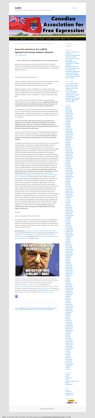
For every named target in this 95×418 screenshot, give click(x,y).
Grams (67, 379)
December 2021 (69, 191)
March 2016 (68, 302)
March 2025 (68, 128)
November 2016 (69, 289)
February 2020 (69, 226)
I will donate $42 (28, 175)
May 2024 (68, 144)
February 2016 (69, 304)
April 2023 (68, 165)
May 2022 (68, 183)
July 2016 (68, 296)
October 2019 (69, 233)
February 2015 (69, 322)
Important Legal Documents (72, 381)
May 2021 (68, 202)
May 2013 (68, 354)
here (21, 284)
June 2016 (68, 297)
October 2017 (69, 272)
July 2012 (68, 367)
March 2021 (68, 205)
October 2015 (69, 309)
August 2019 (69, 236)
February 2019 (69, 246)
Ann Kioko (31, 308)
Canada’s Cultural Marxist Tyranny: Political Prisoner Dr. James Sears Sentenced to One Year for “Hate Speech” (72, 87)
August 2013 (69, 349)
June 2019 (68, 239)
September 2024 (69, 137)
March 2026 (68, 108)
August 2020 (69, 217)
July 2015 (68, 314)
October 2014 (69, 328)
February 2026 (69, 110)
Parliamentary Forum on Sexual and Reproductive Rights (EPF (40, 309)
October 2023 (69, 155)
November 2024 (69, 134)
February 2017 (69, 285)
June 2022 (68, 181)
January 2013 (69, 361)
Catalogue (35, 38)
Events (67, 376)
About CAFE (23, 38)
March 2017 (68, 283)
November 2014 (69, 327)
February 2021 (69, 207)
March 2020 (68, 225)
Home (16, 38)
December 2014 (69, 325)
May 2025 (68, 124)
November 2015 (69, 307)
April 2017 (68, 281)
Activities (68, 374)
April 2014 (68, 336)
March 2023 (68, 166)
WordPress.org (69, 394)
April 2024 (68, 145)
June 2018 (68, 259)
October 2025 (69, 116)
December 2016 (69, 288)
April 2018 (68, 262)
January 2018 (69, 267)
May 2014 (68, 335)
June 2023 (68, 162)
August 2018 (69, 255)
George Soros (50, 308)
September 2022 (69, 176)
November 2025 (69, 115)
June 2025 (68, 123)
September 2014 (69, 330)
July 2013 (68, 351)
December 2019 (69, 230)
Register (63, 38)
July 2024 (68, 141)
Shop (68, 38)
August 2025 (69, 119)
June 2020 (68, 220)
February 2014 (69, 339)
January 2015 (69, 323)
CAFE (18, 8)
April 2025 (68, 126)
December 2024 (69, 132)
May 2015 (68, 317)
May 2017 (68, 280)
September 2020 (69, 215)
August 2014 (69, 331)
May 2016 (68, 299)
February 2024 (69, 149)
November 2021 (69, 192)
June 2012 (68, 369)
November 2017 (69, 270)
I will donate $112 (36, 175)
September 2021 (69, 196)
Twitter (35, 284)
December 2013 (69, 343)
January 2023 (69, 170)
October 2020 (69, 213)
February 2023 (69, 168)
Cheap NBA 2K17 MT (70, 98)
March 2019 (68, 244)
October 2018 (69, 252)
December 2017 (69, 268)
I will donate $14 (19, 175)
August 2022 (69, 178)
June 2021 (68, 200)
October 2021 (69, 194)
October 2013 (69, 346)
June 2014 (68, 333)
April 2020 (68, 223)
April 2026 (68, 107)
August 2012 (69, 365)
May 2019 (68, 241)
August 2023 (69, 158)
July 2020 (68, 218)
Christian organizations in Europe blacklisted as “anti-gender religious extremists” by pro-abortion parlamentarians (37, 234)
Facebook (30, 284)
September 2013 (69, 348)
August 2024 (69, 139)
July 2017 (68, 276)
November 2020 (69, 212)
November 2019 (69, 231)
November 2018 (69, 251)
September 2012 (69, 364)
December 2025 (69, 113)
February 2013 (69, 359)
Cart (29, 38)
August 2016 (69, 294)
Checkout (42, 38)
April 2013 (68, 356)
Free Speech (69, 377)
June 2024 (68, 142)
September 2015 (69, 310)
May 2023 (68, 163)
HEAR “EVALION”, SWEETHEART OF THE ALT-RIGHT (73, 100)
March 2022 (68, 186)
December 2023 (69, 152)
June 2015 (68, 315)
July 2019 (68, 238)
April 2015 (68, 319)
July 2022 (68, 179)
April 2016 (68, 301)
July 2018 (68, 257)
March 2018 (68, 263)
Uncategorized (22, 308)
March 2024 (68, 147)
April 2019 (68, 242)
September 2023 (69, 157)
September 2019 (69, 234)
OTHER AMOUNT (22, 176)
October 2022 (69, 175)
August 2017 (69, 275)
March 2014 (68, 338)
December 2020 (69, 210)
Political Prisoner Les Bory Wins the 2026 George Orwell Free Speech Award (72, 68)
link (53, 286)
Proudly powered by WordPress (47, 408)
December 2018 (69, 249)
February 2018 (69, 265)
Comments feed (69, 393)
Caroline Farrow (38, 308)
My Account (56, 38)
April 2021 (68, 204)
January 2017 (69, 286)
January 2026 (69, 111)
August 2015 (69, 312)
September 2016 (69, 293)
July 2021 (68, 199)
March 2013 (68, 357)
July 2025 (68, 121)
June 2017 (68, 278)
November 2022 (69, 173)
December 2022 (69, 171)
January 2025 (69, 131)
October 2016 (69, 291)
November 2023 (69, 153)
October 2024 (69, 136)
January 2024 (69, 150)
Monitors (68, 382)
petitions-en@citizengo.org (44, 288)
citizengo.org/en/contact (48, 292)
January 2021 (69, 208)
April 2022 (68, 184)
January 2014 (69, 341)
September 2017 (69, 273)
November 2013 (69, 344)
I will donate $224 (46, 175)
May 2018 (68, 260)
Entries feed (68, 391)
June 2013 (68, 352)
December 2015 (69, 306)
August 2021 (69, 197)
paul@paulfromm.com (19, 286)
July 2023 (68, 160)
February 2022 (69, 187)
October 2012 (69, 362)
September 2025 (69, 118)
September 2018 (69, 254)
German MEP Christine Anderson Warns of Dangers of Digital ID (72, 63)
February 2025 (69, 129)
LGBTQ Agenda (22, 309)
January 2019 (69, 247)
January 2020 (69, 228)
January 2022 (69, 189)
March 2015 (68, 320)
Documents (48, 38)
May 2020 (68, 221)
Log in (67, 390)
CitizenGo (44, 308)
